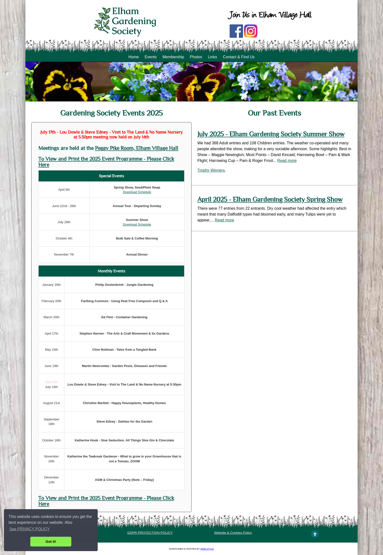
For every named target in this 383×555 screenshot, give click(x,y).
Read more (287, 161)
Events (151, 57)
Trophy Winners (211, 170)
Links (212, 57)
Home (133, 57)
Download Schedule (137, 192)
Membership (173, 57)
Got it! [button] (51, 542)
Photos (196, 57)
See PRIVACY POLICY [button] (29, 529)
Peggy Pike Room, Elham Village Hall (136, 148)
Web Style (207, 548)
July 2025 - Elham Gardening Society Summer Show (270, 134)
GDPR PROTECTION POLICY (150, 533)
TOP (315, 534)
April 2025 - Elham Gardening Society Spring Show (269, 199)
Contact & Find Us (239, 57)
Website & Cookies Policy (233, 533)
